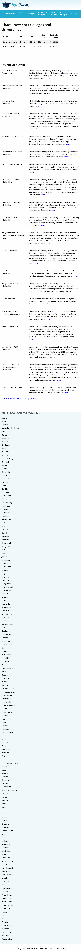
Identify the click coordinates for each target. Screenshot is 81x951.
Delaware (5, 793)
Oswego (5, 651)
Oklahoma (6, 888)
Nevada (5, 878)
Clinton (4, 475)
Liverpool (5, 580)
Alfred (4, 421)
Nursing (73, 13)
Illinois (4, 814)
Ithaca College (8, 46)
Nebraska (5, 864)
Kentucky (5, 824)
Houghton (6, 546)
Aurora (4, 431)
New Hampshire (8, 868)
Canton (4, 469)
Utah (3, 918)
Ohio (3, 885)
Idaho (4, 810)
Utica (4, 739)
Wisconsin (6, 935)
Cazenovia (6, 472)
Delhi (4, 485)
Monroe (5, 597)
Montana (5, 854)
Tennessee (6, 912)
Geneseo (5, 523)
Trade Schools (54, 14)
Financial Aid (21, 14)
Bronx (4, 448)
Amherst (5, 425)
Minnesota (6, 844)
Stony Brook (6, 719)
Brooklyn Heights (9, 458)
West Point (6, 749)
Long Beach (6, 583)
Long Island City (8, 587)
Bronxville (5, 452)
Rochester (6, 685)
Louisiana (5, 827)
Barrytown (6, 435)
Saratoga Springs (8, 695)
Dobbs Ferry (6, 492)
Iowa (3, 807)
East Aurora (6, 496)
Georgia (5, 800)
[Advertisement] (40, 55)
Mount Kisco (6, 607)
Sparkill (4, 709)
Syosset (5, 726)
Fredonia (5, 516)
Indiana (4, 817)
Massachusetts (8, 831)
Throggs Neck (7, 732)
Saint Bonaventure (9, 692)
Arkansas (5, 773)
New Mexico (6, 875)
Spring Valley (7, 712)
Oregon (5, 891)
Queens (5, 675)
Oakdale (5, 631)
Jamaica (5, 556)
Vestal (4, 746)
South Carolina (7, 905)
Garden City (6, 519)
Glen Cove (5, 533)
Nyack (4, 627)
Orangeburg (6, 641)
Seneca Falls (6, 702)
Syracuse (5, 729)
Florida (4, 797)
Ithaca (4, 553)
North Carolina (8, 858)
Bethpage (5, 438)
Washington (6, 932)
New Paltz (5, 611)
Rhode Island (7, 902)
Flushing (5, 509)
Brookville (6, 462)
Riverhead (5, 682)
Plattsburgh (6, 661)
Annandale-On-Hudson (11, 428)
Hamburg (5, 536)
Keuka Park (6, 567)
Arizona (5, 776)
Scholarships (10, 13)
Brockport (6, 445)
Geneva (4, 526)
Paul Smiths (6, 655)
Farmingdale (6, 506)
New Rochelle (7, 614)
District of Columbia (9, 790)
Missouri (5, 847)
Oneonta (5, 638)
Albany (4, 418)
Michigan (5, 841)
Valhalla (5, 742)
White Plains (6, 753)
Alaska (4, 766)
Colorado (5, 783)
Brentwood (6, 441)
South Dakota (7, 908)
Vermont (5, 929)
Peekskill (5, 658)
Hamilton (5, 540)
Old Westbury (7, 634)
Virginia (5, 922)
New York (5, 617)
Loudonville (6, 590)
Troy (3, 736)
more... (48, 78)
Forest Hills (6, 512)
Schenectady (6, 698)
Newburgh (6, 621)
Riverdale (5, 678)
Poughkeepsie (7, 668)
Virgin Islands (7, 925)
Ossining (5, 648)
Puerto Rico (6, 898)
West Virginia (7, 939)
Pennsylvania (7, 895)
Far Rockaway (7, 502)
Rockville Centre (8, 688)
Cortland (5, 482)
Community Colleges (42, 14)
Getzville (5, 529)
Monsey (5, 600)
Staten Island (7, 715)
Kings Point (6, 573)
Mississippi (6, 851)
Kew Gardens (7, 570)
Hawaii (4, 804)
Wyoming (5, 942)
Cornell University (10, 42)
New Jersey (6, 871)
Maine (4, 837)
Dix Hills (5, 489)
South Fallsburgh (8, 705)
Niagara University (9, 624)
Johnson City (7, 563)
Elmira (4, 499)
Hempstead (6, 543)
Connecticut (6, 787)
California (5, 780)
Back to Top (61, 948)
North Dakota (7, 861)
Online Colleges (63, 14)
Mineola (5, 594)
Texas (4, 915)
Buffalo (4, 465)
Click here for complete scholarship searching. (20, 398)
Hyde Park (6, 550)
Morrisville (6, 604)
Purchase (5, 671)
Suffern (4, 722)
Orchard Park (7, 644)
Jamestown (6, 560)
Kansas (4, 820)
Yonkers (5, 756)
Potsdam (5, 665)
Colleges (31, 13)
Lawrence (5, 577)
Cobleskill (5, 479)
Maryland (5, 834)
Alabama (5, 770)
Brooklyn (5, 455)
